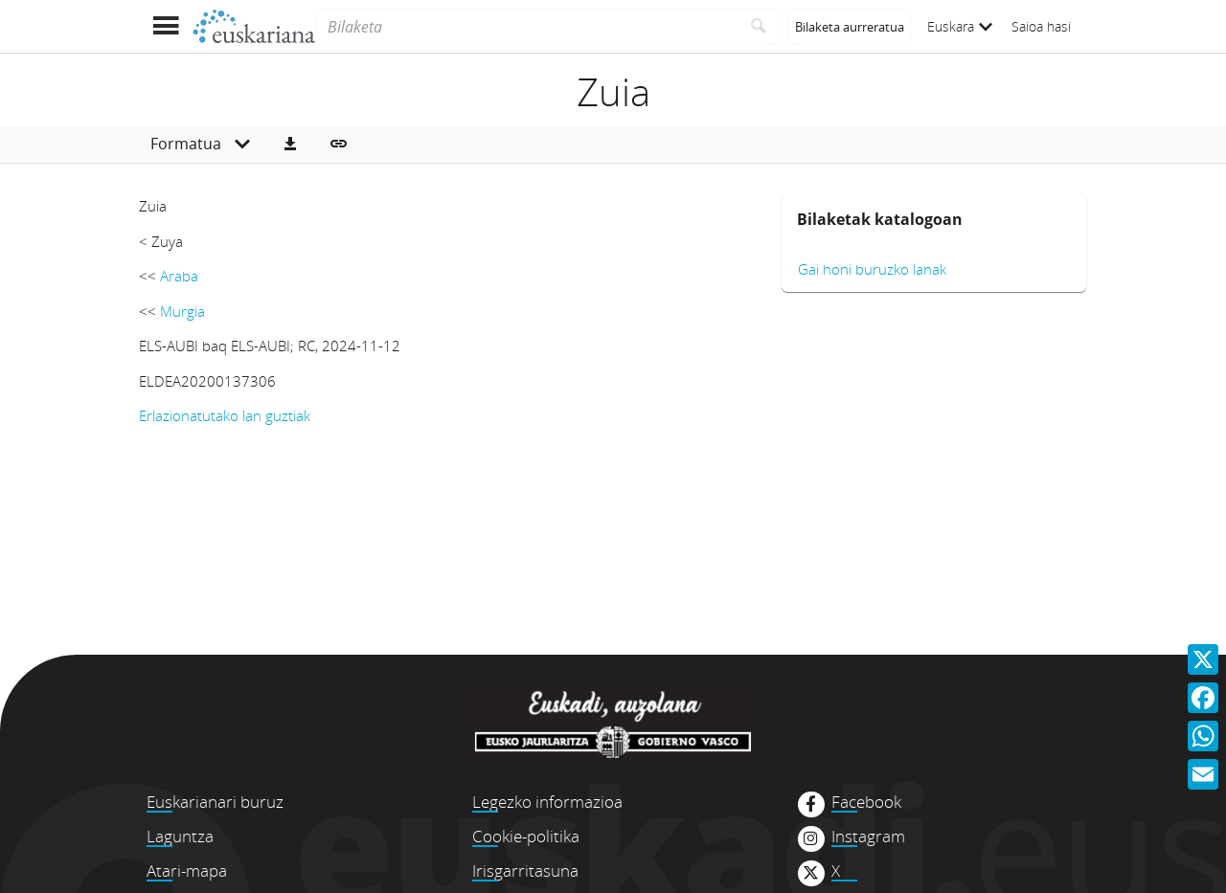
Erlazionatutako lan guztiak (224, 415)
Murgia (182, 311)
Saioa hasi (1041, 26)
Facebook (866, 802)
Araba (179, 275)
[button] (290, 144)
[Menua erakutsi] (165, 26)
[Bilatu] (759, 27)
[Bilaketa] (527, 27)
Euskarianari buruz (215, 802)
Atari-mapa (187, 871)
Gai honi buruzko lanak (872, 269)
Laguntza (180, 836)
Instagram (868, 836)
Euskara (959, 26)
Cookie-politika (525, 836)
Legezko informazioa (547, 802)
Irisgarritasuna (525, 871)
